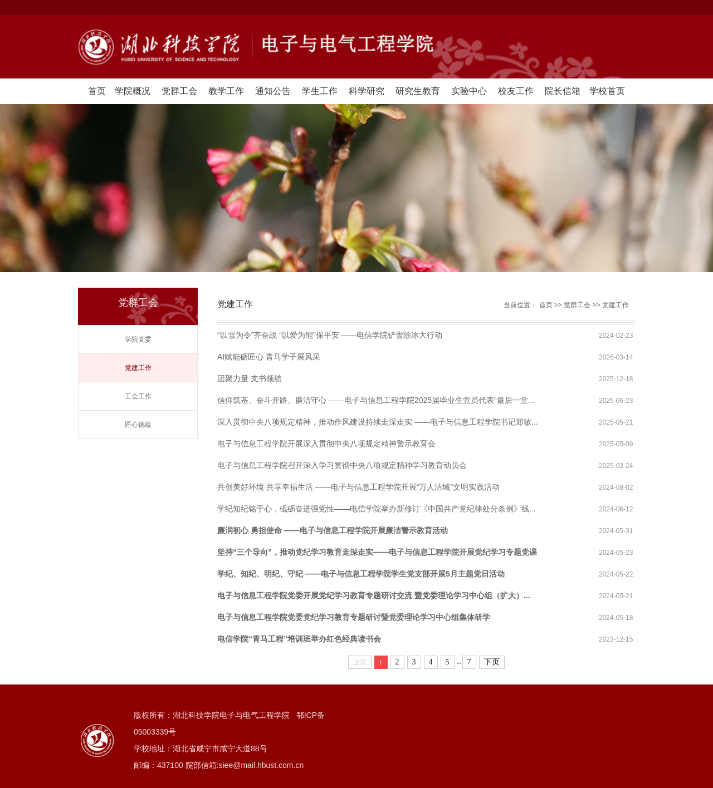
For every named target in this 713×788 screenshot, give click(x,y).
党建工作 (138, 368)
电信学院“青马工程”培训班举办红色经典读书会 (299, 638)
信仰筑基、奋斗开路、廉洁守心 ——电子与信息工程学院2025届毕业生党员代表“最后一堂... (375, 400)
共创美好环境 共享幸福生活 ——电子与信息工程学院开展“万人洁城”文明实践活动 (358, 486)
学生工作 (320, 91)
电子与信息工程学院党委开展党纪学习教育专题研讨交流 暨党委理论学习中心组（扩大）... (373, 595)
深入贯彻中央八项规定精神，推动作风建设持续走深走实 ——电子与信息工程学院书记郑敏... (377, 421)
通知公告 (273, 91)
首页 (97, 91)
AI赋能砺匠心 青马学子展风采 (268, 356)
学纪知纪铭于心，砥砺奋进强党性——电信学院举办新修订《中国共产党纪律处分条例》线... (376, 508)
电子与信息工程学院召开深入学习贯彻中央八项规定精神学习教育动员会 (342, 465)
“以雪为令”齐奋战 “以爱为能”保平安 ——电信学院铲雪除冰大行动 (329, 335)
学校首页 (607, 91)
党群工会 (179, 91)
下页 (492, 662)
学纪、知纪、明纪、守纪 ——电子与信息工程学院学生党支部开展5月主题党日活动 (361, 573)
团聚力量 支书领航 (249, 378)
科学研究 (366, 91)
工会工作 (138, 396)
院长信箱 (562, 91)
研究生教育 (417, 91)
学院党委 (138, 339)
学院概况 (132, 91)
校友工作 (516, 91)
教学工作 (226, 91)
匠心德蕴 (138, 425)
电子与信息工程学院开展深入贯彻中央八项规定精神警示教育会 (326, 443)
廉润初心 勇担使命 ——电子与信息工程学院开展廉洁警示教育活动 (332, 530)
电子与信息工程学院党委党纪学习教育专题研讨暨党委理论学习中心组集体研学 (353, 617)
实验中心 (469, 91)
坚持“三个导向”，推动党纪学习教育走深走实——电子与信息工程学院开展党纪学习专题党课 (377, 552)
